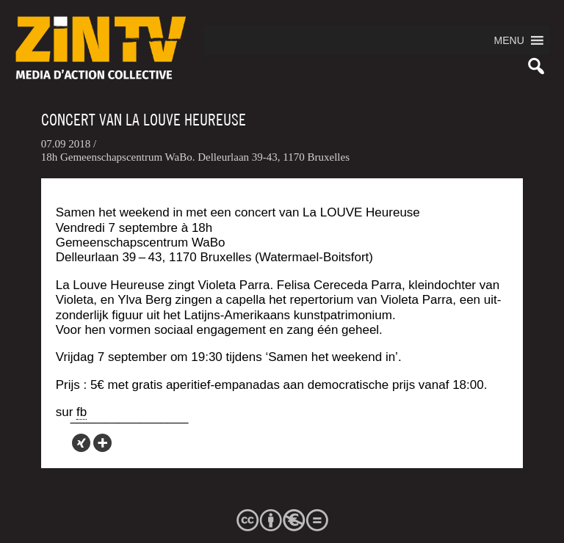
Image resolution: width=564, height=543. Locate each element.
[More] (102, 443)
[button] (509, 40)
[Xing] (81, 443)
